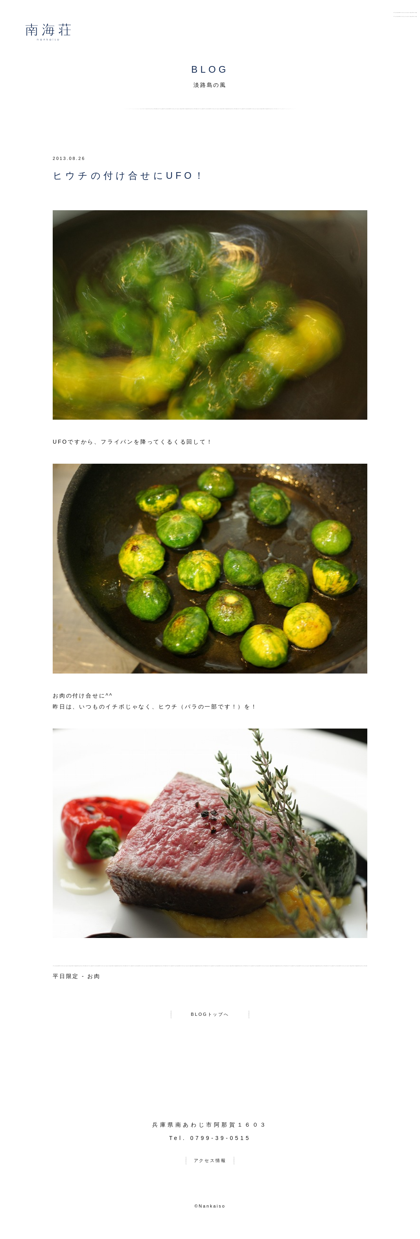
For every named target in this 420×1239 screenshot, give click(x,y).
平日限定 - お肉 (77, 976)
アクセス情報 (210, 1166)
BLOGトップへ (210, 1016)
